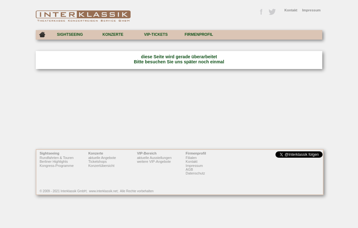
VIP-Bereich (147, 153)
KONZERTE (112, 34)
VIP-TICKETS (156, 34)
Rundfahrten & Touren (56, 158)
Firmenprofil (196, 153)
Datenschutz (195, 173)
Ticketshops (97, 162)
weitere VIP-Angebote (154, 162)
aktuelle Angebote (102, 158)
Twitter (271, 12)
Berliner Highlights (54, 162)
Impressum (311, 10)
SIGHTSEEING (70, 34)
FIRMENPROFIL (199, 34)
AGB (189, 169)
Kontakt (290, 10)
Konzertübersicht (101, 166)
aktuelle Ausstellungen (154, 158)
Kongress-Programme (57, 166)
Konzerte (95, 153)
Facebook (261, 12)
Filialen (191, 158)
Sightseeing (49, 153)
